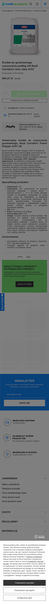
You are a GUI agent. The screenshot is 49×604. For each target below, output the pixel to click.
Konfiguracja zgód (24, 598)
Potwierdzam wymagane (24, 590)
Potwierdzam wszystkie (24, 583)
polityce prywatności (34, 557)
